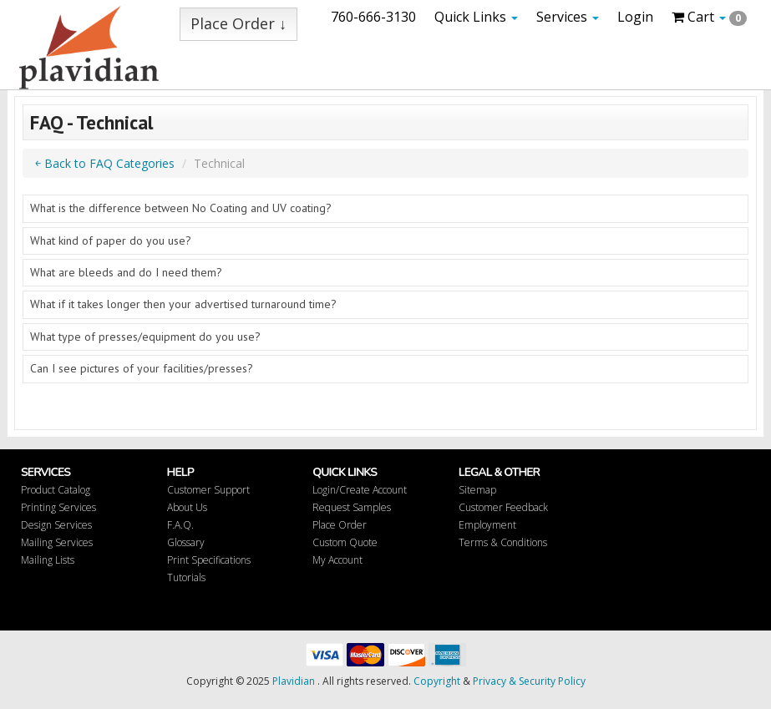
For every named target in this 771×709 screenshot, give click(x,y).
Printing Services (58, 507)
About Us (187, 507)
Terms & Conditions (503, 542)
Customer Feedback (503, 507)
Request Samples (351, 507)
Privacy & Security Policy (529, 681)
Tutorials (186, 577)
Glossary (186, 542)
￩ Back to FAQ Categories (105, 163)
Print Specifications (209, 560)
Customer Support (208, 490)
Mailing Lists (47, 560)
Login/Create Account (359, 490)
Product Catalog (55, 490)
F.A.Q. (180, 525)
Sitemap (477, 490)
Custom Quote (345, 542)
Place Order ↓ (238, 23)
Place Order (339, 525)
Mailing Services (57, 542)
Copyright (436, 681)
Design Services (56, 525)
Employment (487, 525)
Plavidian (293, 681)
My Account (337, 560)
